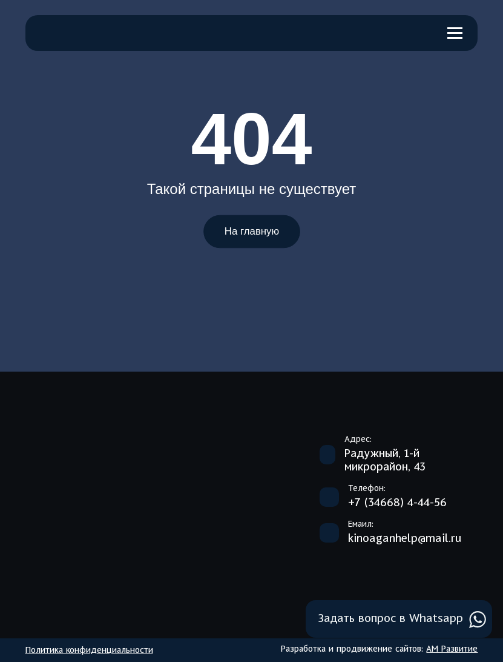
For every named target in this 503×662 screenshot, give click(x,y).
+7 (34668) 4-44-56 (397, 503)
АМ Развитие (452, 649)
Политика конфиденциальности (89, 650)
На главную (251, 231)
